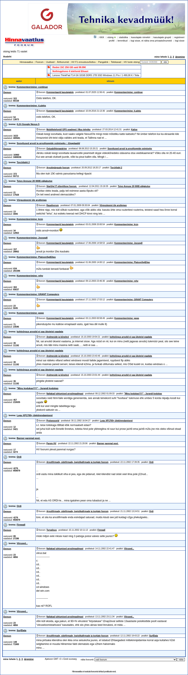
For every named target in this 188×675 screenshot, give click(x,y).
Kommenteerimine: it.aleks (31, 105)
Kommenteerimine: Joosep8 (32, 237)
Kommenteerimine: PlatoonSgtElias (36, 257)
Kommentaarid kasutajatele (60, 92)
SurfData (21, 630)
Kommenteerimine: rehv (30, 275)
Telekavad (116, 62)
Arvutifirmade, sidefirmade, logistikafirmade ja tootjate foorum (77, 462)
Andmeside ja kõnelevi (57, 337)
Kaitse (134, 129)
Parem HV (51, 443)
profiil (111, 40)
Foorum (40, 62)
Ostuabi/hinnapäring (56, 148)
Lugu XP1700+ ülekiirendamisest (35, 415)
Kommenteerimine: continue (32, 87)
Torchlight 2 (23, 162)
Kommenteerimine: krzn (30, 219)
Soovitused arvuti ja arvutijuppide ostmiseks (48, 143)
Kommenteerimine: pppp (30, 313)
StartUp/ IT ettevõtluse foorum (61, 186)
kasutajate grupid (162, 37)
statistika (123, 37)
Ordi (19, 457)
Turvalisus (51, 530)
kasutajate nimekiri (140, 37)
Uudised (50, 62)
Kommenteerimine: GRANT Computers (38, 294)
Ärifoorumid (63, 62)
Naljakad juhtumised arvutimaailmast (64, 393)
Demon (7, 92)
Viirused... (22, 543)
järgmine (180, 56)
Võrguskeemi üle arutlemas (32, 200)
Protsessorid (52, 420)
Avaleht (7, 56)
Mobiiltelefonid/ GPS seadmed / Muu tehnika (68, 129)
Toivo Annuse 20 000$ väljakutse (35, 181)
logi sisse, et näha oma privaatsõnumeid (151, 40)
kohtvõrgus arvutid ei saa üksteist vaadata (40, 331)
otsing (110, 37)
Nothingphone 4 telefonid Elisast (70, 71)
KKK (102, 37)
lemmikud (122, 40)
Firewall (21, 524)
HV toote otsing (131, 62)
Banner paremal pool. (28, 438)
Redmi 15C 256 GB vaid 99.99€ (69, 67)
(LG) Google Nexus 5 (28, 124)
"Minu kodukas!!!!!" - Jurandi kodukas (37, 388)
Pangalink (103, 62)
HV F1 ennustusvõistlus (83, 62)
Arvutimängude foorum (58, 167)
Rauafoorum (52, 205)
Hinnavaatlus (26, 62)
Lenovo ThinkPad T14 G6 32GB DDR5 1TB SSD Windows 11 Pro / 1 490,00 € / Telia (96, 75)
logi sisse (179, 40)
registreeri (179, 37)
